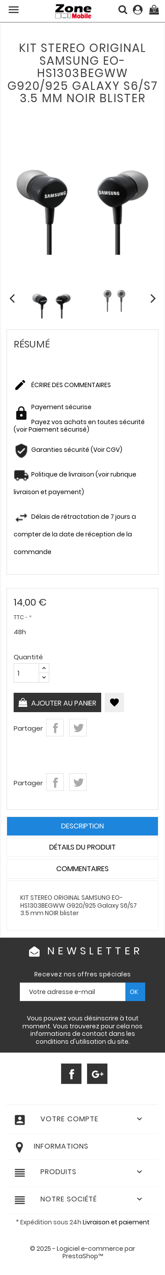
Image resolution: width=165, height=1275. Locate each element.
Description (82, 826)
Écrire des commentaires (62, 385)
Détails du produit (82, 847)
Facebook (71, 1074)
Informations (61, 1146)
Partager (55, 727)
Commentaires (82, 869)
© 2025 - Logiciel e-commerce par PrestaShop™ (82, 1252)
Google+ (97, 1074)
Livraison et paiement (116, 1222)
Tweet (78, 727)
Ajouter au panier (62, 703)
